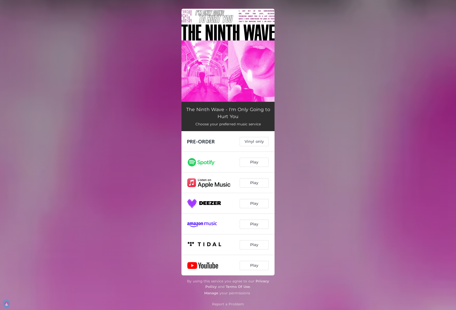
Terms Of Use (238, 286)
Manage (211, 293)
